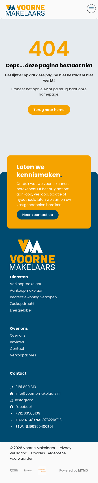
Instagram (24, 400)
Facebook (24, 406)
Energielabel (20, 310)
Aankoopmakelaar (26, 290)
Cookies (38, 453)
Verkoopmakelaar (25, 283)
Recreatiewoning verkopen (33, 297)
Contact (17, 348)
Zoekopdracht (22, 303)
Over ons (18, 335)
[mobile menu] (91, 8)
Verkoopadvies (23, 355)
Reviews (17, 342)
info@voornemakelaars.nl (37, 393)
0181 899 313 (25, 386)
